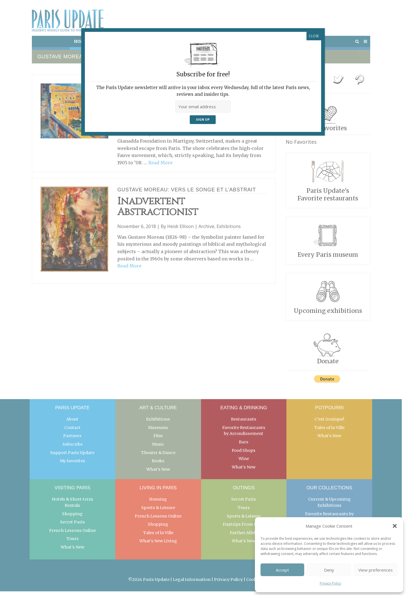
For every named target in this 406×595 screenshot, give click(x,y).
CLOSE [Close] (314, 36)
